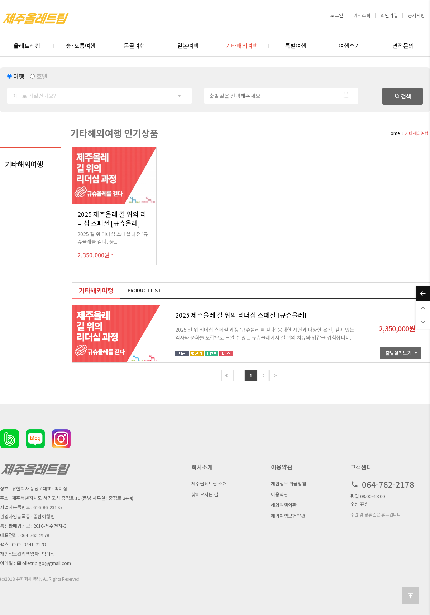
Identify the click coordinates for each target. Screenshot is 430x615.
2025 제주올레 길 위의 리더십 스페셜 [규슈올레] (241, 314)
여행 (19, 76)
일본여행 (188, 45)
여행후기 (349, 45)
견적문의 (403, 45)
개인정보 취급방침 (288, 483)
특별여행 (295, 45)
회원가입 (389, 15)
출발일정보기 (398, 353)
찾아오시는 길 (204, 494)
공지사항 (416, 15)
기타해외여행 (242, 45)
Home (394, 133)
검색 (403, 96)
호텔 (42, 76)
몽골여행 (134, 45)
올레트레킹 (27, 45)
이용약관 (279, 494)
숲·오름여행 (81, 45)
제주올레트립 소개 (209, 483)
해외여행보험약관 (288, 515)
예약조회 (362, 15)
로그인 (336, 15)
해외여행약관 (284, 505)
